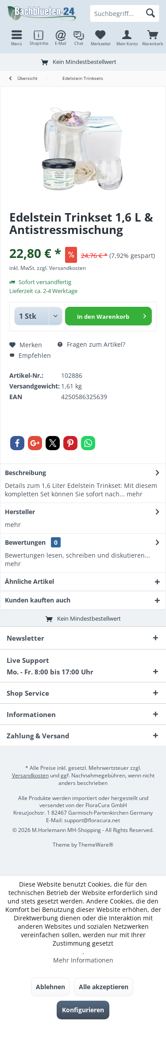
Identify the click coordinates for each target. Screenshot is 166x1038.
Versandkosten (30, 775)
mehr (134, 494)
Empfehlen (30, 355)
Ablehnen (50, 987)
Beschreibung (25, 472)
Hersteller (20, 511)
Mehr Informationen (83, 960)
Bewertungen (25, 542)
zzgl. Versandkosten (61, 268)
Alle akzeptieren (103, 987)
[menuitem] (152, 37)
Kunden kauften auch (37, 600)
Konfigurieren (83, 1010)
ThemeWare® (95, 844)
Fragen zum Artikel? (91, 344)
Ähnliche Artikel (29, 581)
